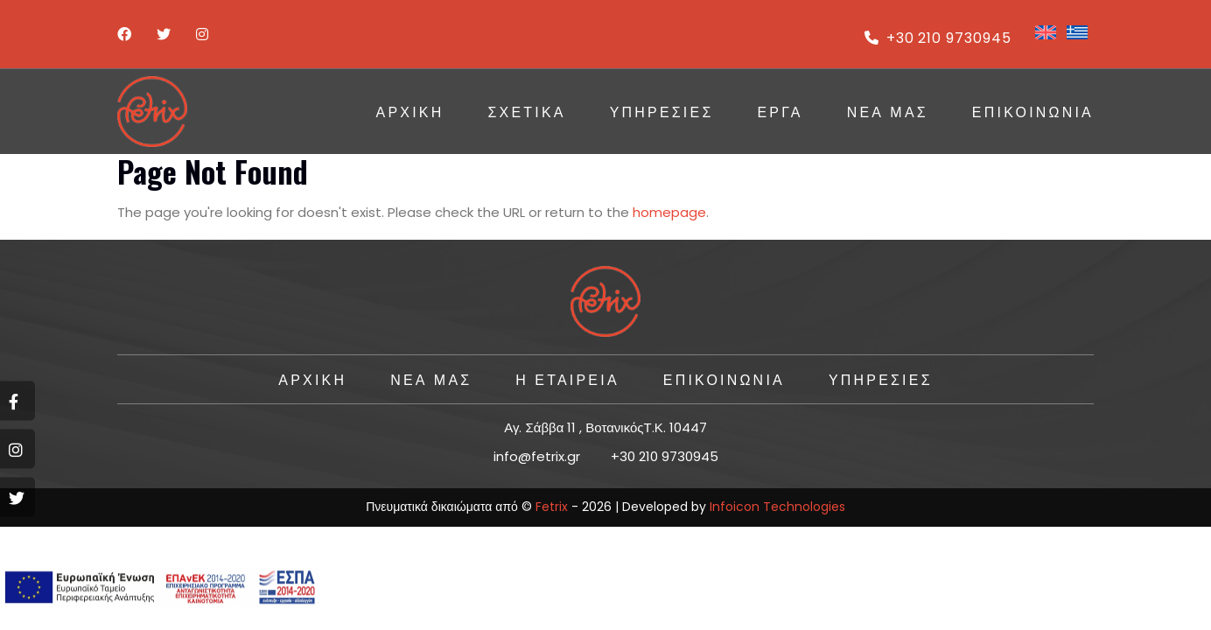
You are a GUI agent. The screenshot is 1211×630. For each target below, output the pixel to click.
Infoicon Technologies (777, 506)
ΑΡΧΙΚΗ (410, 111)
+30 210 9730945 (938, 38)
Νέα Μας (887, 111)
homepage (669, 212)
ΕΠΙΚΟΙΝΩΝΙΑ (1033, 111)
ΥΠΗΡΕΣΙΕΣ (662, 111)
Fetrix (552, 506)
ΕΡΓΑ (779, 111)
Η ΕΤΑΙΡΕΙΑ (567, 378)
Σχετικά (526, 111)
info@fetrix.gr (537, 456)
